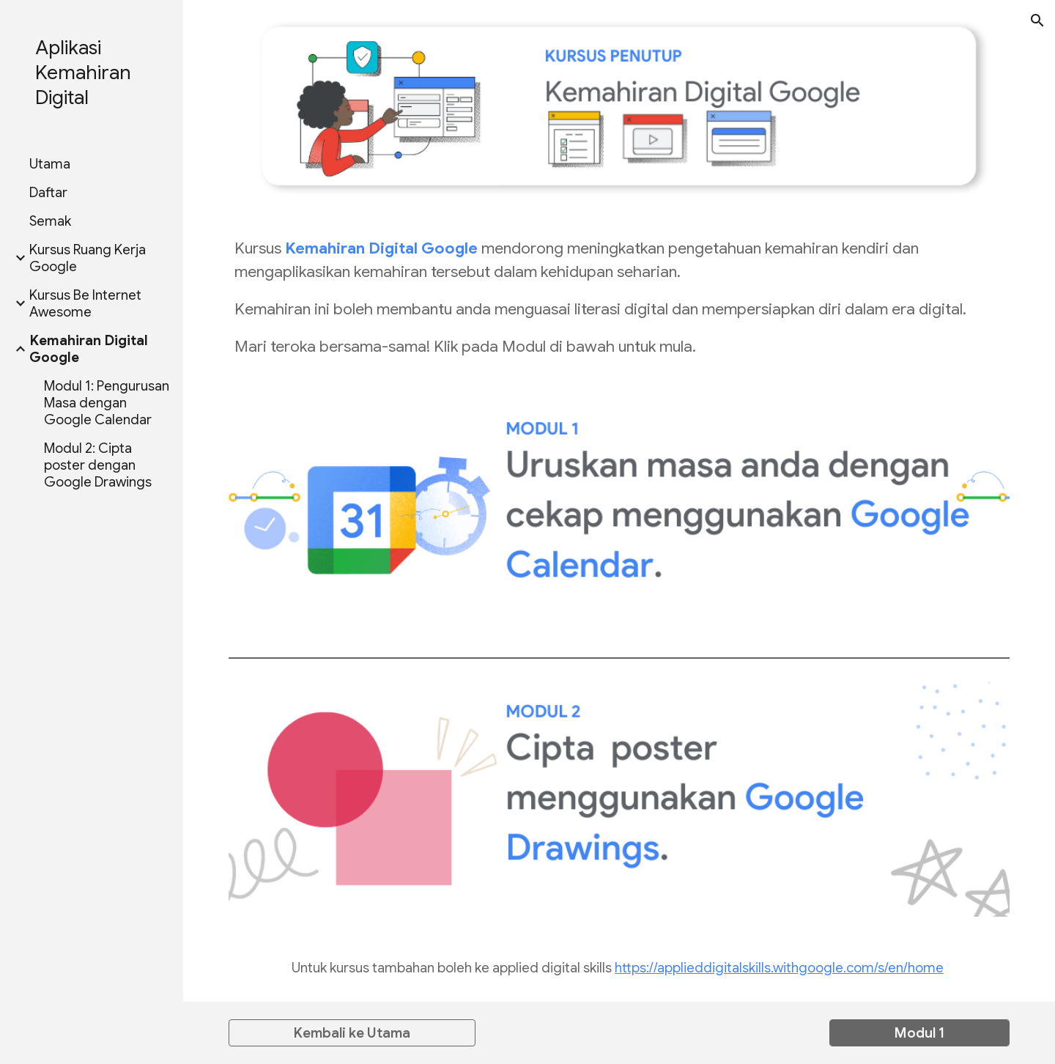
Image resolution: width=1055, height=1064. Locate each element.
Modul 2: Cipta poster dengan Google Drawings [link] (98, 465)
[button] (1037, 20)
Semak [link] (50, 221)
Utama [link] (49, 163)
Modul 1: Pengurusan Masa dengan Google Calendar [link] (106, 402)
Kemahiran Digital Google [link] (88, 349)
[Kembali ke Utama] (352, 1032)
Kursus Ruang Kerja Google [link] (87, 258)
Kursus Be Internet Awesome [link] (85, 303)
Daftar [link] (48, 192)
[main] (619, 297)
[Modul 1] (919, 1032)
